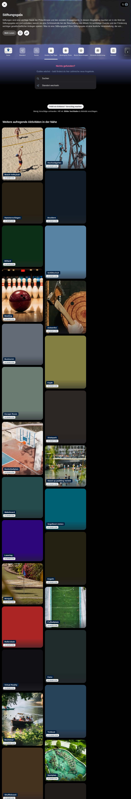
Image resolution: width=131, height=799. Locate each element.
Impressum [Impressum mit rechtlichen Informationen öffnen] (122, 794)
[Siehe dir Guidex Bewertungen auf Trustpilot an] (56, 764)
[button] (65, 78)
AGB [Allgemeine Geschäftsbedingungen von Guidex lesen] (114, 794)
